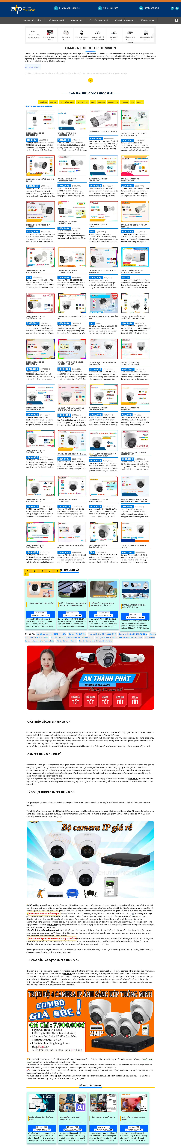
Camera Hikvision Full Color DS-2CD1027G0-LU (133, 134)
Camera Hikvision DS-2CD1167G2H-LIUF (98, 409)
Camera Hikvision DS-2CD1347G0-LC (98, 546)
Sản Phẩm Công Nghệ (98, 20)
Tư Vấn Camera (147, 20)
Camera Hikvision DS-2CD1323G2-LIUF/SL (35, 451)
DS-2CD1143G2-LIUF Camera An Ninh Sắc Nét (102, 363)
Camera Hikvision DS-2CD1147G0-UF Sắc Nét (130, 363)
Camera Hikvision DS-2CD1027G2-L (98, 180)
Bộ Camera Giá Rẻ (56, 20)
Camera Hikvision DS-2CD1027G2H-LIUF (67, 180)
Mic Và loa (43, 102)
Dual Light (53, 102)
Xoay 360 (101, 102)
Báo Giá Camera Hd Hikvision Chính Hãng (95, 641)
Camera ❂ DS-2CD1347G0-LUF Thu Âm (134, 546)
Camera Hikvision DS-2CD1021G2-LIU (35, 134)
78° (61, 102)
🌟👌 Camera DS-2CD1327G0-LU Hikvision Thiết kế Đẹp (102, 455)
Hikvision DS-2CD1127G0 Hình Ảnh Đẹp (103, 317)
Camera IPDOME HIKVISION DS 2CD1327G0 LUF (133, 453)
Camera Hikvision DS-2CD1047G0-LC (98, 226)
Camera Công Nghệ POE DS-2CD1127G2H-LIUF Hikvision (133, 317)
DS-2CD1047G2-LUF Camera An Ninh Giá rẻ (102, 272)
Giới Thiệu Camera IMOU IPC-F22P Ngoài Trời (102, 604)
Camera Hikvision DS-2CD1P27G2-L (133, 634)
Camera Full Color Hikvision (90, 48)
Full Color (80, 102)
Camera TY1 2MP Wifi (77, 634)
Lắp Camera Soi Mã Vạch (103, 1117)
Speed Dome (113, 102)
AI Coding (124, 102)
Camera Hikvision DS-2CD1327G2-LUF (98, 500)
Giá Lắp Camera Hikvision (66, 641)
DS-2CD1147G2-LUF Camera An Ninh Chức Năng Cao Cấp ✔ (70, 409)
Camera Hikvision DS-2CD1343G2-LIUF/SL (35, 546)
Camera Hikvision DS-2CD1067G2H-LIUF (35, 317)
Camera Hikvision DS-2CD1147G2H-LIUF (35, 409)
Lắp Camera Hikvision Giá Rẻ (38, 106)
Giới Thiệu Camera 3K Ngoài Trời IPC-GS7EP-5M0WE (72, 604)
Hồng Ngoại (69, 102)
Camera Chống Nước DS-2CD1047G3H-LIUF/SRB (132, 271)
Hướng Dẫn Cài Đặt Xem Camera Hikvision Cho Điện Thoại (119, 637)
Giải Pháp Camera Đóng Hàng (133, 1118)
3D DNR (139, 102)
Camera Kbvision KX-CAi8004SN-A (102, 634)
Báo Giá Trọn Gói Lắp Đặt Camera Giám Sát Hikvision (72, 637)
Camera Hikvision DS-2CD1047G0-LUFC (35, 271)
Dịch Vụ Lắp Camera (124, 20)
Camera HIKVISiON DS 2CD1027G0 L (103, 132)
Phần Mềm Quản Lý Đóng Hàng (41, 1118)
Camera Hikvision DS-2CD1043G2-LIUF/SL (67, 222)
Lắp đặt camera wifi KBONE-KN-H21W (51, 634)
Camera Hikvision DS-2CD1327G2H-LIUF (35, 500)
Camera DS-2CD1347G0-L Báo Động (70, 546)
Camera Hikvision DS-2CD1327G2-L (67, 500)
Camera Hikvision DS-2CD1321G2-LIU (130, 409)
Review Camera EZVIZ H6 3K (40, 603)
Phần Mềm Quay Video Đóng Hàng (70, 1118)
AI (87, 102)
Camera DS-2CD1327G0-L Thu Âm (71, 454)
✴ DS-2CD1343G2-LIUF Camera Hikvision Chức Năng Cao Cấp (134, 501)
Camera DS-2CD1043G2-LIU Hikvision (38, 226)
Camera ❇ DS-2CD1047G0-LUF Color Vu (134, 226)
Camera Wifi (76, 20)
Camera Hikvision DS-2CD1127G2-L (35, 363)
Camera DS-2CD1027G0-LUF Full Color (40, 180)
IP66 (132, 102)
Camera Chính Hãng (34, 20)
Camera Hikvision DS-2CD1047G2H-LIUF (67, 271)
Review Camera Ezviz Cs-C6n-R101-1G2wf (134, 606)
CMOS (93, 102)
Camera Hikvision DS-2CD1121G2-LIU (71, 317)
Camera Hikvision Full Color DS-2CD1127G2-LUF (70, 363)
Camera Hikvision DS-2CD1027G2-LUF (130, 180)
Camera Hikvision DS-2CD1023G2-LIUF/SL (67, 134)
